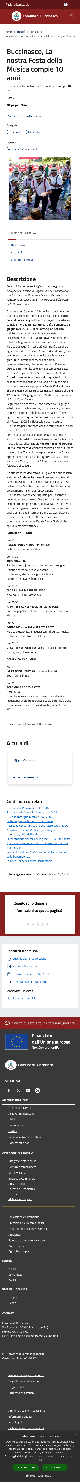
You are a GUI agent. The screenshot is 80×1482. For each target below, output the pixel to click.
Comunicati (15, 1274)
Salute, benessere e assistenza (27, 1240)
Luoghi (12, 1297)
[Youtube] (27, 1090)
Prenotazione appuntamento (26, 1375)
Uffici (11, 1119)
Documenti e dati (19, 1143)
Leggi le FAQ (16, 1387)
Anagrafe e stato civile (22, 1161)
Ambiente (14, 1234)
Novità (21, 31)
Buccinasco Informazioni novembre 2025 (32, 812)
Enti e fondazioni (18, 1125)
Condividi (15, 116)
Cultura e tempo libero (22, 1167)
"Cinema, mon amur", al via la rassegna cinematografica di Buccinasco (31, 832)
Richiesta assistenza (21, 1393)
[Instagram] (37, 1090)
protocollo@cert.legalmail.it (26, 1354)
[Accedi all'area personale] (65, 4)
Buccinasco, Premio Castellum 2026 (29, 808)
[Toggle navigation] (7, 16)
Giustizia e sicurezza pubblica (26, 1223)
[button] (40, 1476)
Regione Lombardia (17, 4)
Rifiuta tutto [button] (54, 1467)
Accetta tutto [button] (26, 1467)
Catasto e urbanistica (21, 1189)
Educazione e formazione (23, 1217)
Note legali (15, 1422)
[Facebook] (8, 1090)
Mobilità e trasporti (20, 1199)
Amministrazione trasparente (26, 1410)
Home (8, 31)
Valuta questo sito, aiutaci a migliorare (40, 1023)
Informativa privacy (20, 1416)
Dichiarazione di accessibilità (26, 1428)
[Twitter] (18, 1090)
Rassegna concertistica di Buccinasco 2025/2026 (37, 825)
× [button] (76, 1434)
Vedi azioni (34, 116)
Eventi (12, 1303)
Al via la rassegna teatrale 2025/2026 (30, 817)
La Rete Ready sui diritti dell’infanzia (29, 861)
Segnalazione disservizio (23, 1381)
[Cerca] (72, 16)
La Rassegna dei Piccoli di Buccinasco (30, 821)
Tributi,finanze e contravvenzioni (28, 1228)
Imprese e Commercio (21, 1178)
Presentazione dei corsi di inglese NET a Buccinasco (38, 839)
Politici (12, 1131)
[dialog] (40, 1456)
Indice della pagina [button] (23, 233)
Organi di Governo (19, 1107)
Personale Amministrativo (24, 1137)
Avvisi (12, 1280)
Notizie (34, 31)
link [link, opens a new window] (40, 1459)
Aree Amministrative (21, 1113)
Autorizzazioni (17, 1246)
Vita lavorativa (17, 1172)
